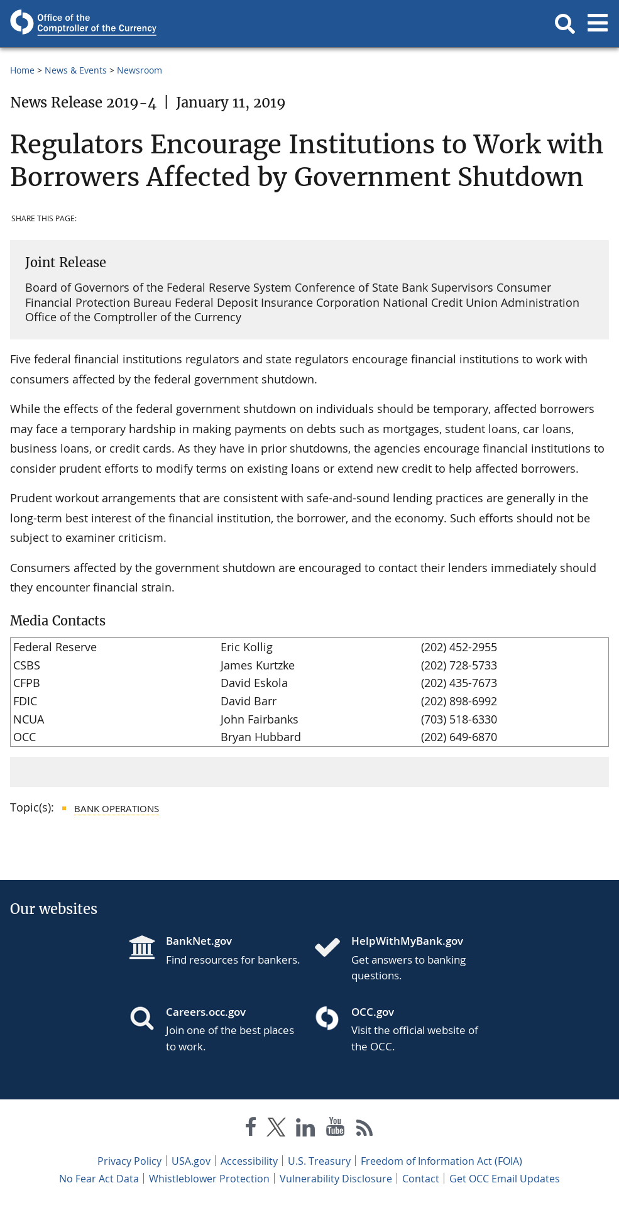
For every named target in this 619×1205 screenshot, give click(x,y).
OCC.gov (372, 1011)
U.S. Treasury (319, 1161)
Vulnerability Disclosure (336, 1179)
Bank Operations (116, 808)
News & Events (76, 70)
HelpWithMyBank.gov (407, 940)
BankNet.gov (199, 940)
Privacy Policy (129, 1161)
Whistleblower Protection (209, 1179)
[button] (565, 24)
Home (22, 70)
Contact (420, 1179)
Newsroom (139, 70)
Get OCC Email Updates (504, 1179)
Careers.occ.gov (206, 1011)
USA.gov (191, 1161)
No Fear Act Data (99, 1179)
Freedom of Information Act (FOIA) (441, 1161)
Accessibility (249, 1161)
